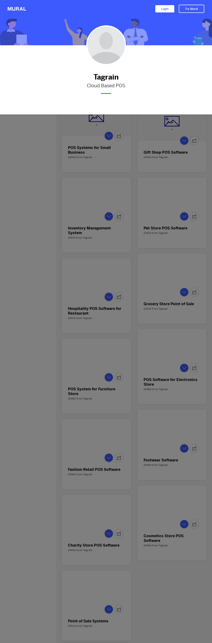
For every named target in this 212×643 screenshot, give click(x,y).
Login (164, 9)
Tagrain (106, 77)
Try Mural (191, 9)
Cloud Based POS (106, 86)
